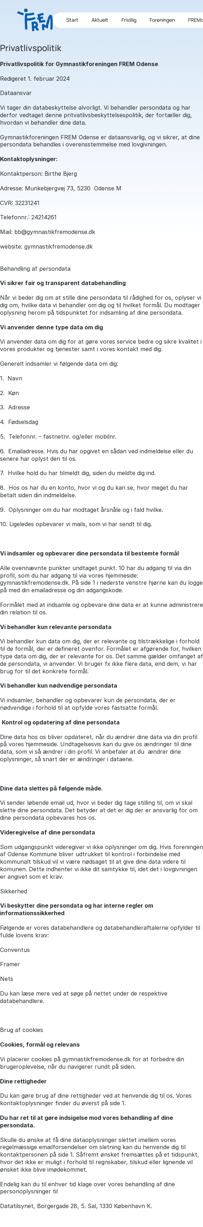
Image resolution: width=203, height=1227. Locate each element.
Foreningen (162, 19)
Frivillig (128, 19)
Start (72, 19)
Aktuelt (100, 19)
